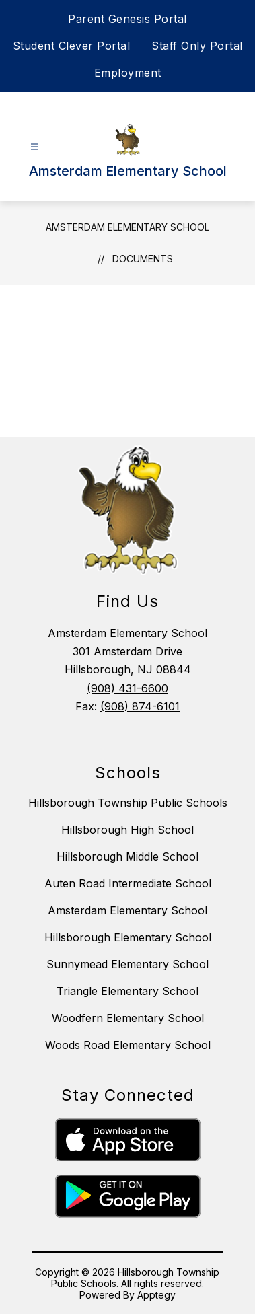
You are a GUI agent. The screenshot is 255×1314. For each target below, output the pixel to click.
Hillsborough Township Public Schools (127, 802)
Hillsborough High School (127, 829)
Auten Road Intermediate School (127, 883)
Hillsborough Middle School (127, 856)
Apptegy (156, 1295)
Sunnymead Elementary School (127, 964)
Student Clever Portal (72, 45)
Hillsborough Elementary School (127, 937)
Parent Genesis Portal (127, 19)
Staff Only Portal (197, 45)
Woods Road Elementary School (128, 1045)
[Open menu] (34, 147)
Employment (127, 72)
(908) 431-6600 (127, 688)
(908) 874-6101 (140, 706)
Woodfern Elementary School (128, 1018)
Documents (142, 258)
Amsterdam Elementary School (127, 227)
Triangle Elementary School (127, 991)
